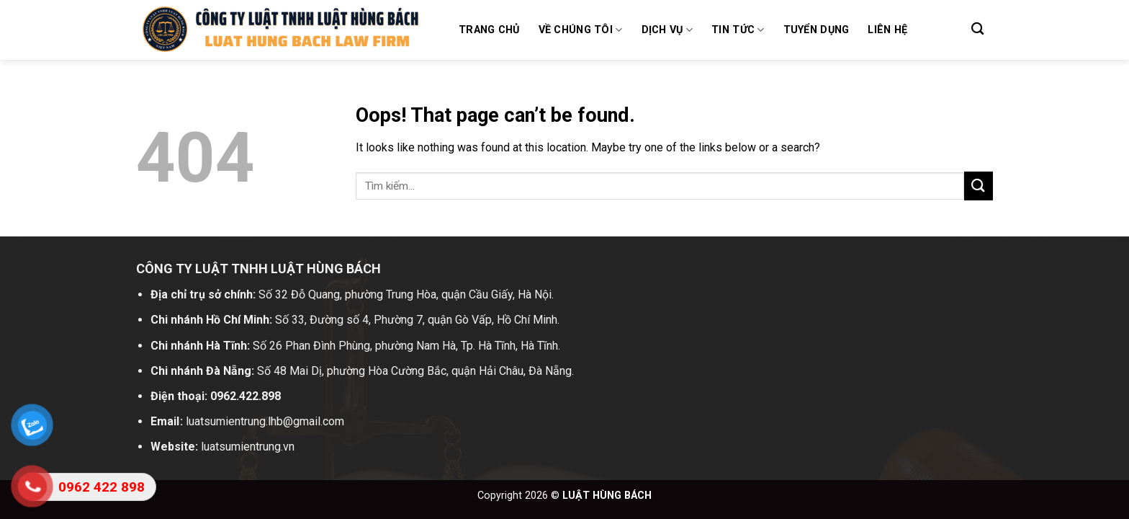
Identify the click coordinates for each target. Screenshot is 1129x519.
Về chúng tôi (581, 30)
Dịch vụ (667, 30)
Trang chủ (489, 30)
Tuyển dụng (816, 30)
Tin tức (738, 30)
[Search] (977, 29)
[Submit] (978, 186)
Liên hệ (887, 30)
